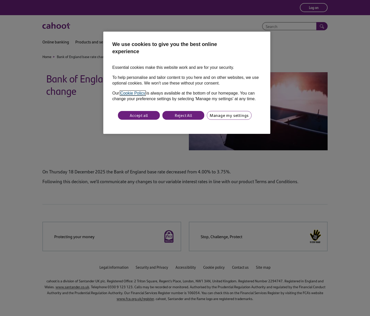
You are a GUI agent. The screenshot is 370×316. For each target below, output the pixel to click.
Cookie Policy (132, 93)
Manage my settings (229, 115)
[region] (186, 83)
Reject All (183, 115)
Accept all (139, 115)
